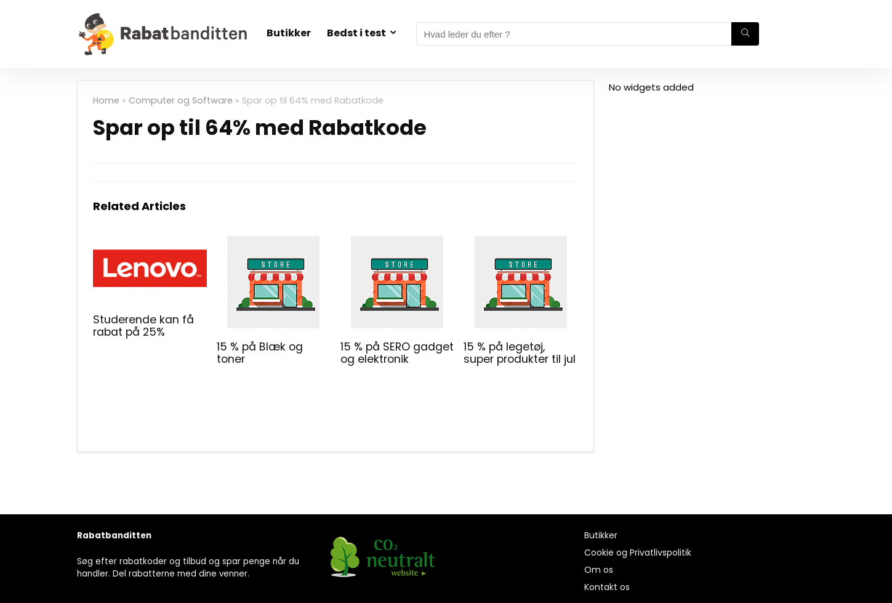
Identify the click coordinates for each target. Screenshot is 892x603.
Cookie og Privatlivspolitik (637, 552)
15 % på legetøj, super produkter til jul (520, 352)
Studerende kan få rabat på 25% (143, 325)
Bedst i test (356, 33)
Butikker (289, 33)
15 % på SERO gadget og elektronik (397, 352)
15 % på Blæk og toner (260, 352)
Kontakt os (607, 587)
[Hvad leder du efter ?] (745, 34)
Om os (598, 570)
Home (106, 100)
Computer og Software (181, 100)
